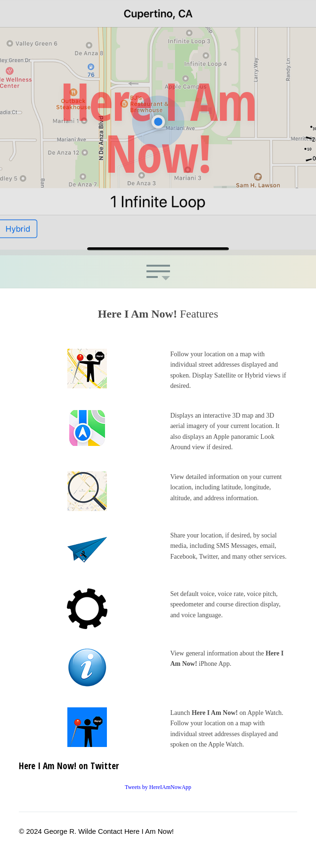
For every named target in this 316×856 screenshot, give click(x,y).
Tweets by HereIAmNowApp (158, 787)
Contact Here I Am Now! (136, 831)
